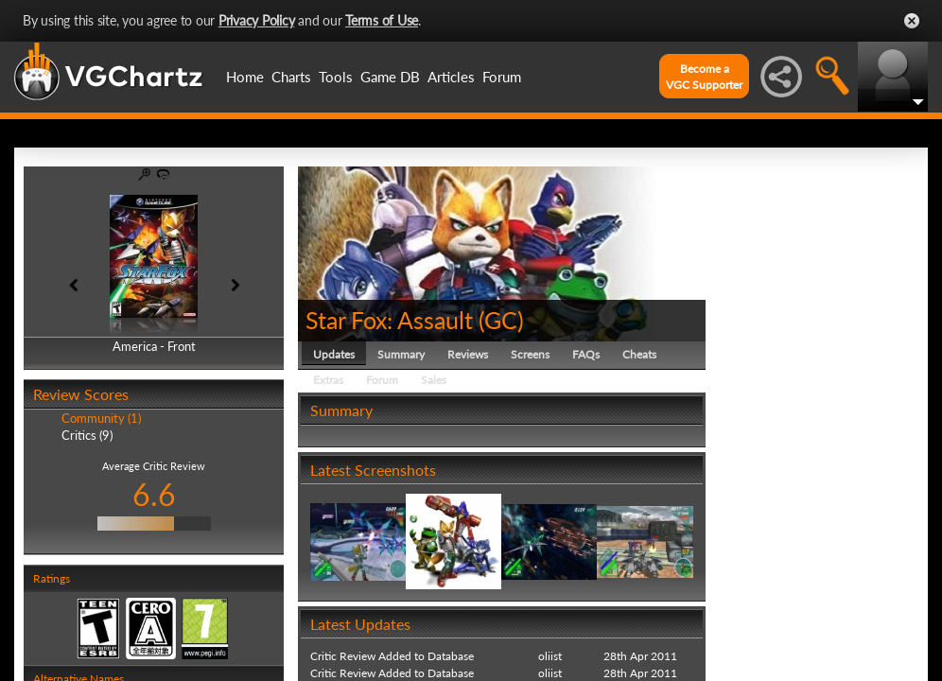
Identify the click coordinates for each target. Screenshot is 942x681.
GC (500, 320)
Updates (334, 354)
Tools (336, 76)
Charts (291, 76)
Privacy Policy (256, 20)
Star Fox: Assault (389, 320)
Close (911, 20)
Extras (328, 380)
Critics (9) (87, 435)
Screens (530, 354)
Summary (401, 354)
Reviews (467, 354)
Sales (433, 380)
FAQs (586, 354)
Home (245, 76)
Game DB (390, 76)
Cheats (639, 354)
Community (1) (101, 418)
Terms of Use (381, 20)
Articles (451, 76)
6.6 (154, 494)
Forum (501, 76)
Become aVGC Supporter (704, 76)
